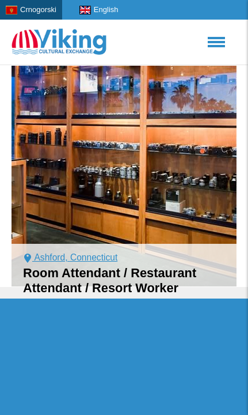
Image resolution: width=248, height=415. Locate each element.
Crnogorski (31, 9)
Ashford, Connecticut (70, 257)
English (99, 9)
